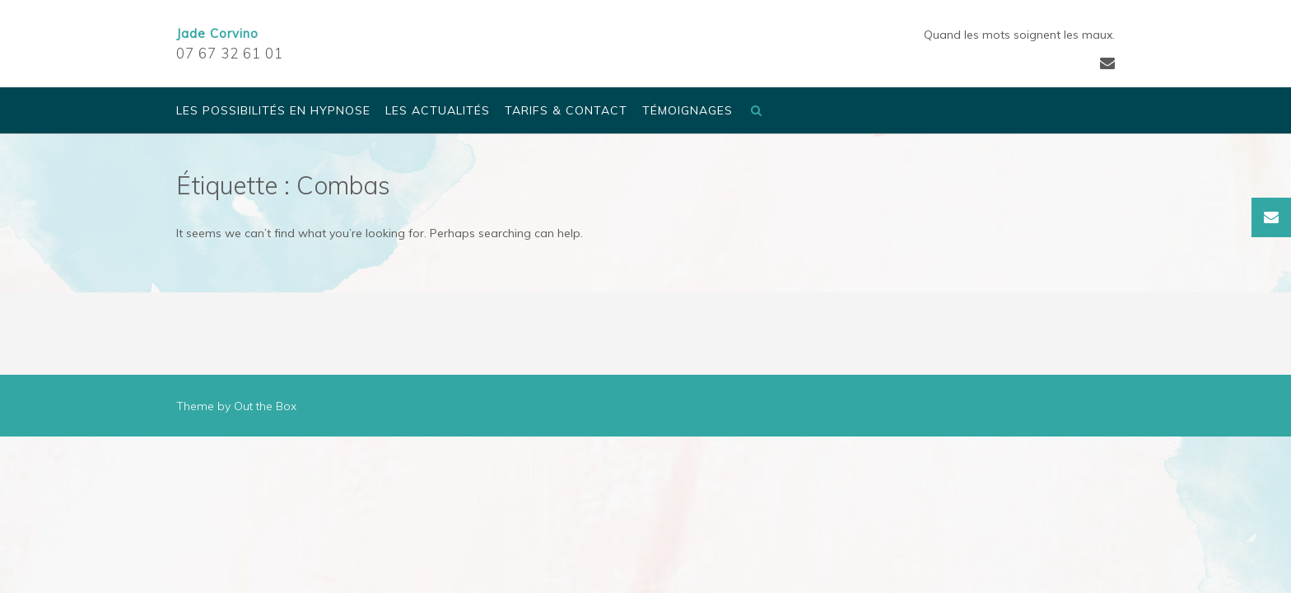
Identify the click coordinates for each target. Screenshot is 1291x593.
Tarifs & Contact (566, 111)
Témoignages (687, 111)
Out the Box (265, 406)
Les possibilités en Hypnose (273, 111)
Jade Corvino (217, 33)
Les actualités (437, 111)
